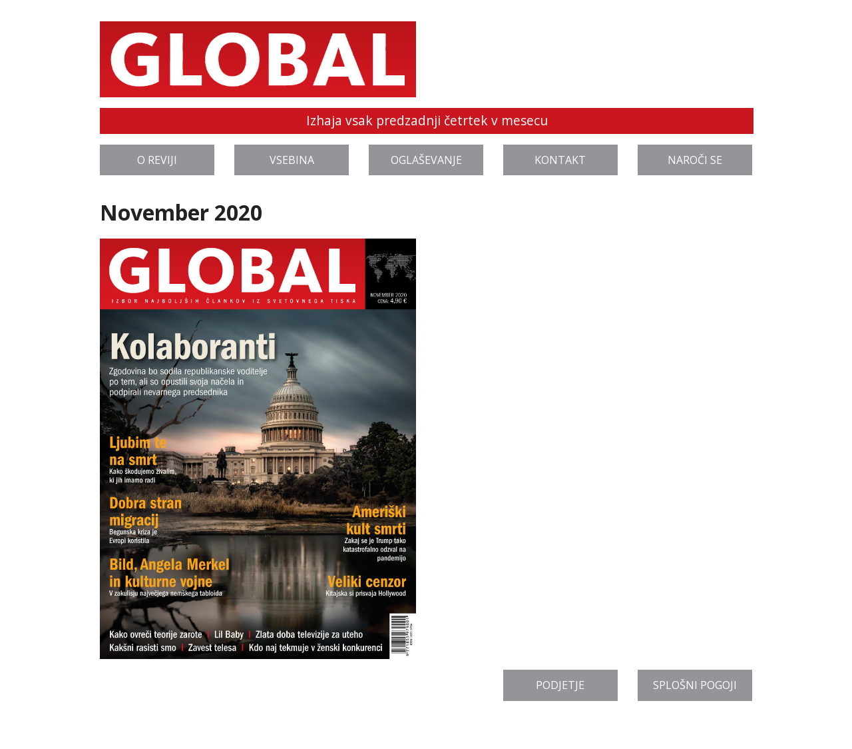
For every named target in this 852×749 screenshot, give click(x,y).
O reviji (157, 160)
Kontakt (560, 160)
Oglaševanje (426, 160)
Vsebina (292, 160)
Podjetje (560, 685)
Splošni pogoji (695, 685)
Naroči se (695, 160)
